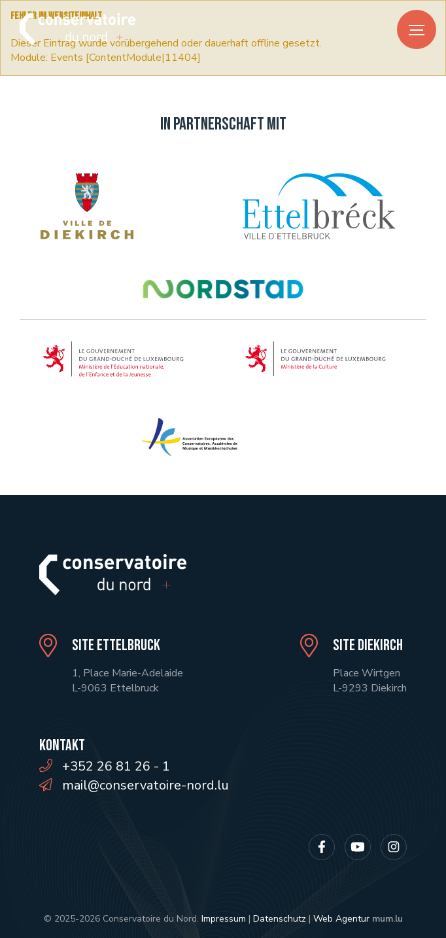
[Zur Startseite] (77, 29)
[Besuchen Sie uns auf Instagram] (394, 847)
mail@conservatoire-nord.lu (145, 785)
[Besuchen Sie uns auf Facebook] (322, 847)
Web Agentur (341, 918)
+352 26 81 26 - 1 (116, 766)
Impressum (223, 918)
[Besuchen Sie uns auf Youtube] (358, 847)
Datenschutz (279, 918)
